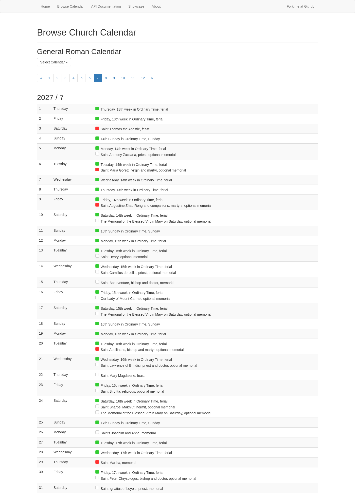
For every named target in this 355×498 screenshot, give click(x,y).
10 (123, 78)
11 (133, 78)
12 (143, 78)
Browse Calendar (70, 6)
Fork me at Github (300, 6)
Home (45, 6)
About (156, 6)
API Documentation (106, 6)
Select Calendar (54, 62)
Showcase (136, 6)
